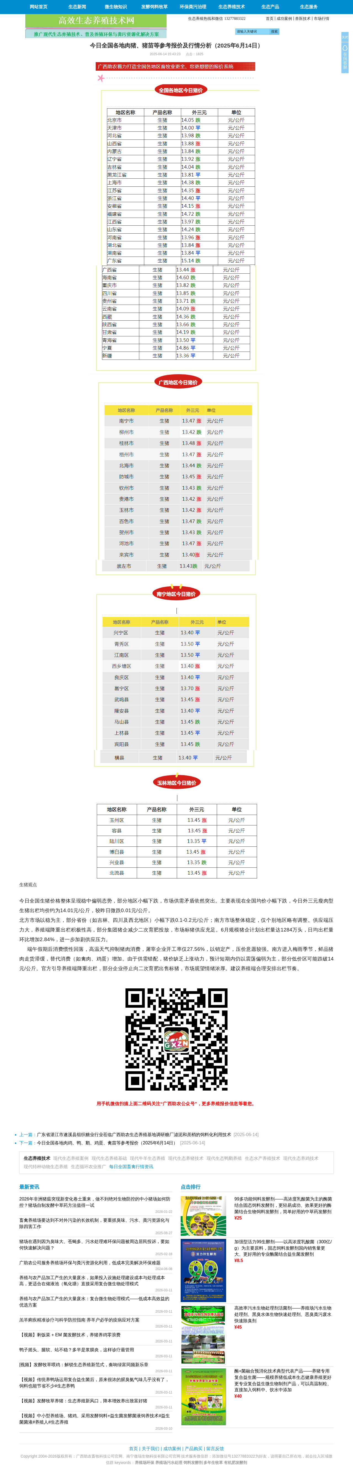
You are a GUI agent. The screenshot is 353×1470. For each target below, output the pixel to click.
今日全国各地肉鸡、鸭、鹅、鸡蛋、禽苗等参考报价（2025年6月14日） (107, 1143)
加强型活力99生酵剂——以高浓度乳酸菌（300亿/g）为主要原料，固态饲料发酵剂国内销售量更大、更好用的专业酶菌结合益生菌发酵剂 (283, 1248)
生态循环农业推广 (88, 1166)
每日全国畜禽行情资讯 (131, 1166)
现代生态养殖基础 (109, 1158)
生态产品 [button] (270, 6)
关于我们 (150, 1448)
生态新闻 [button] (77, 6)
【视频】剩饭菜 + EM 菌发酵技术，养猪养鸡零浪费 (70, 1334)
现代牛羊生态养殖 (147, 1158)
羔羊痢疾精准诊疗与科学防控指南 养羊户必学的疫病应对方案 (79, 1320)
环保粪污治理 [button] (193, 6)
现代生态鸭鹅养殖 (224, 1158)
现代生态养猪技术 (186, 1158)
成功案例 (284, 18)
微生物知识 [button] (116, 6)
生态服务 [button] (309, 6)
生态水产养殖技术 (262, 1158)
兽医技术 (303, 18)
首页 (270, 18)
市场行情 (321, 18)
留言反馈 (215, 1448)
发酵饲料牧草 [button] (154, 6)
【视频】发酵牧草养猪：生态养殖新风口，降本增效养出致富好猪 (83, 1400)
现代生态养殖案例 (71, 1158)
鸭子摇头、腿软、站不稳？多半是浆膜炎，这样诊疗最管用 (76, 1349)
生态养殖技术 (37, 1158)
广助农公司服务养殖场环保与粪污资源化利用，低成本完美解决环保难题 (90, 1262)
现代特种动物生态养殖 (46, 1166)
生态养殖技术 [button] (231, 6)
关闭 (345, 37)
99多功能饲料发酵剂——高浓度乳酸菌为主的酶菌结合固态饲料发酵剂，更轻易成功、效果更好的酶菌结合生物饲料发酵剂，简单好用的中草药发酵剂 (283, 1205)
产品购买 (193, 1448)
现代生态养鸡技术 (301, 1158)
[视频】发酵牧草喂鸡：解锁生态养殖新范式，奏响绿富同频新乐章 (83, 1364)
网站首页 (38, 6)
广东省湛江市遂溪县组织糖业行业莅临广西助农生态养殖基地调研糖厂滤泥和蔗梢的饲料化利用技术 (134, 1134)
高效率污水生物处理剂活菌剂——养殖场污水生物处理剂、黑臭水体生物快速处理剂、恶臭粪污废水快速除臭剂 (282, 1314)
